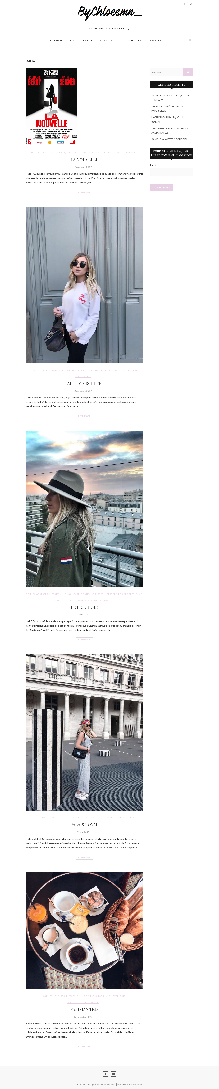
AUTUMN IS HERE (84, 383)
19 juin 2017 (83, 832)
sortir (120, 153)
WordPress (136, 1084)
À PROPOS (57, 40)
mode (116, 370)
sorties (109, 153)
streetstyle (83, 376)
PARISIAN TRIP (84, 1009)
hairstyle (77, 817)
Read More (84, 192)
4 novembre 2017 (83, 167)
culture (72, 153)
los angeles (126, 594)
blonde (83, 370)
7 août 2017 (83, 614)
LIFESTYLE (107, 40)
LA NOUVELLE (84, 159)
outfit (126, 370)
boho (54, 817)
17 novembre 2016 (83, 1016)
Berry (61, 153)
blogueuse (69, 370)
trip (122, 996)
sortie (108, 600)
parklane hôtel (108, 996)
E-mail (154, 165)
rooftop (96, 600)
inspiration (92, 817)
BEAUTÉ (88, 40)
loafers (106, 370)
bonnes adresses (92, 594)
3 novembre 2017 (83, 391)
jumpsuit (108, 817)
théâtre (131, 153)
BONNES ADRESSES (37, 594)
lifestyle (111, 594)
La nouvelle (87, 153)
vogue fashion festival (83, 1002)
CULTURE (35, 153)
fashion (94, 370)
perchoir (60, 600)
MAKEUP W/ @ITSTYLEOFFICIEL (169, 139)
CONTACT (157, 40)
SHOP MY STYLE (134, 40)
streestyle (130, 817)
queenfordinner (78, 600)
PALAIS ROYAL (84, 824)
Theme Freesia (108, 1084)
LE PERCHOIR (84, 607)
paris (99, 153)
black (44, 370)
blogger (55, 370)
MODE (74, 40)
